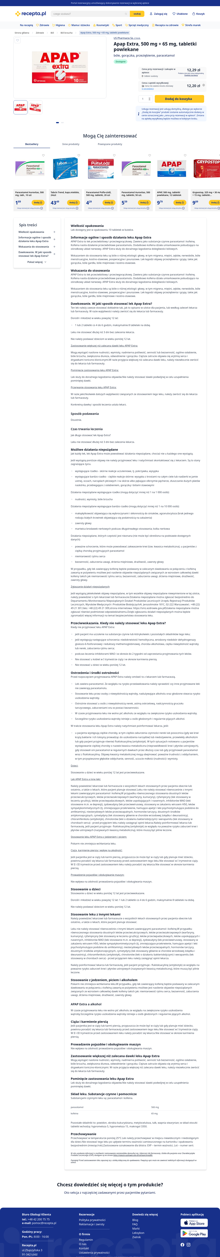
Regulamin (86, 1240)
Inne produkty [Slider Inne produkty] (70, 144)
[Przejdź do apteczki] (180, 14)
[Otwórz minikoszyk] (199, 14)
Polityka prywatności (92, 1220)
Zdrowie (44, 25)
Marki (136, 1228)
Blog (135, 1220)
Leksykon (138, 1233)
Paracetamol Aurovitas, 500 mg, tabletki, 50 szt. (136, 194)
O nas (82, 1244)
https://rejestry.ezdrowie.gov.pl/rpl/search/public (133, 1155)
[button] (41, 208)
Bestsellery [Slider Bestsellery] (31, 144)
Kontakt (84, 1248)
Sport (119, 25)
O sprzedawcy (148, 88)
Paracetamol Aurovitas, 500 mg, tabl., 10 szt (29, 194)
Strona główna (22, 32)
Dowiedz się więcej (191, 75)
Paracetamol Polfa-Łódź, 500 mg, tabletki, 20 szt (98, 194)
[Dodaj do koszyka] (179, 99)
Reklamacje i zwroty (91, 1224)
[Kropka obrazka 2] (62, 122)
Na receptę (26, 25)
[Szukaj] (125, 13)
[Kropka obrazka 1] (57, 122)
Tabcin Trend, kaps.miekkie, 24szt (65, 194)
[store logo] (30, 13)
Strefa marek (193, 25)
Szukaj (137, 13)
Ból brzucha (67, 32)
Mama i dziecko (81, 25)
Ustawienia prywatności (94, 1252)
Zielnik (136, 1237)
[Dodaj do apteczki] (17, 40)
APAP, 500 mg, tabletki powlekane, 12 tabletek (169, 194)
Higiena (60, 25)
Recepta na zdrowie (167, 25)
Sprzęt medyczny (139, 25)
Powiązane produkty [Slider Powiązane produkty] (110, 144)
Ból (52, 32)
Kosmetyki (103, 25)
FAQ (135, 1224)
